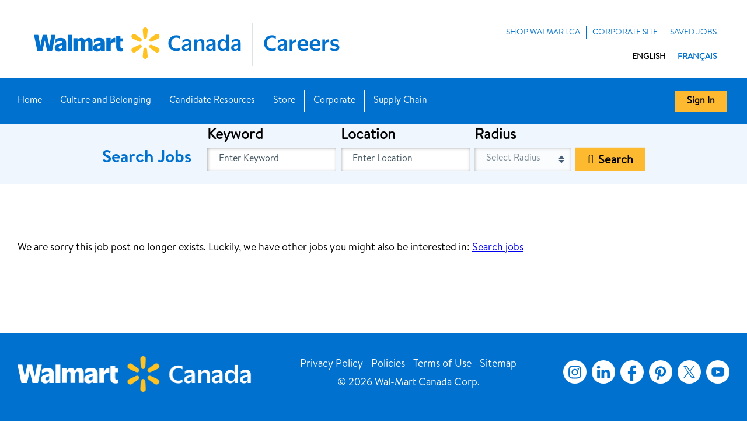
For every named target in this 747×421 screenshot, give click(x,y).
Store (284, 101)
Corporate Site (625, 33)
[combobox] (405, 159)
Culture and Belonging (105, 101)
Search (615, 161)
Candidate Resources (212, 101)
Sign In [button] (701, 101)
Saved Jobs (693, 33)
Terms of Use (442, 364)
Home (30, 101)
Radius (495, 136)
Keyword (235, 136)
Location (368, 136)
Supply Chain (400, 101)
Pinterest (660, 372)
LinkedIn (603, 372)
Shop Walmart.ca (543, 33)
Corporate (334, 101)
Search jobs (497, 248)
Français (697, 57)
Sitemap (498, 364)
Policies (388, 364)
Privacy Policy (331, 364)
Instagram (575, 372)
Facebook (629, 372)
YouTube (717, 372)
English (649, 57)
